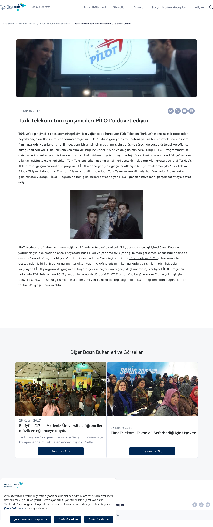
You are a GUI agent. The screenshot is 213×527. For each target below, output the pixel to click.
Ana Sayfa (8, 24)
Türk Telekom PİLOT (143, 258)
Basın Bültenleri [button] (94, 7)
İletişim (199, 7)
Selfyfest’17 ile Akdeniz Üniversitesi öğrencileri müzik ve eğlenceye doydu (61, 428)
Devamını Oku (61, 451)
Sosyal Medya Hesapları (169, 7)
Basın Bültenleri (27, 24)
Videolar (139, 7)
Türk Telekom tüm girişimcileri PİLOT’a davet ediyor (103, 24)
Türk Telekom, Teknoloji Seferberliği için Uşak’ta (153, 432)
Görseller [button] (119, 7)
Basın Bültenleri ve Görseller (55, 24)
